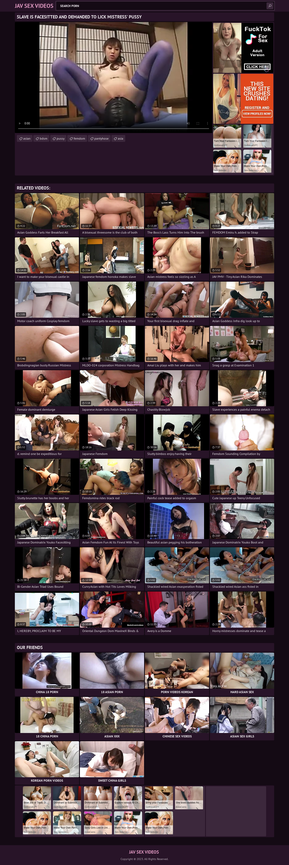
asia (120, 138)
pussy (60, 138)
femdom (79, 138)
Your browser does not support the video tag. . (113, 77)
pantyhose (101, 138)
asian (27, 138)
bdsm (43, 138)
